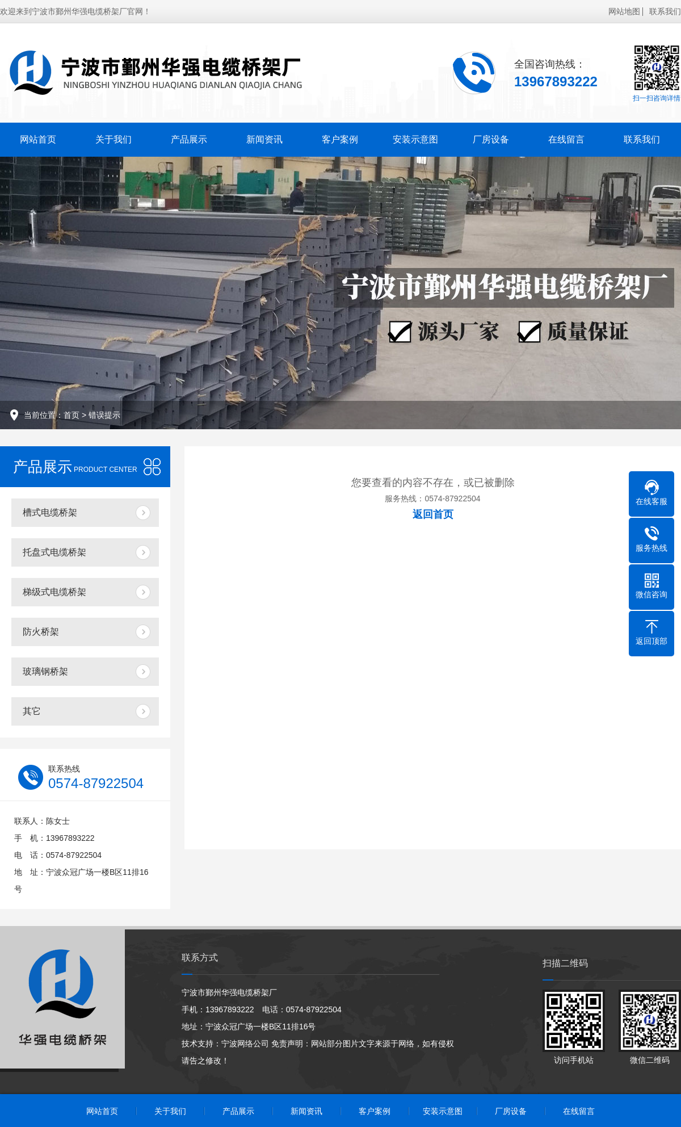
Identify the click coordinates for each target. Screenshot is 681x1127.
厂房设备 (491, 139)
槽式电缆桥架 (50, 512)
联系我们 (665, 11)
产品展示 (189, 139)
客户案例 (340, 139)
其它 (32, 711)
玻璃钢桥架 (45, 671)
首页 (71, 415)
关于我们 (113, 139)
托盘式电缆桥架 (54, 552)
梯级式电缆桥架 (54, 592)
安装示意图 (415, 139)
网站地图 (624, 11)
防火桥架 (41, 631)
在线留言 (566, 139)
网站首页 (38, 139)
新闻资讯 (264, 139)
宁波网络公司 (245, 1043)
